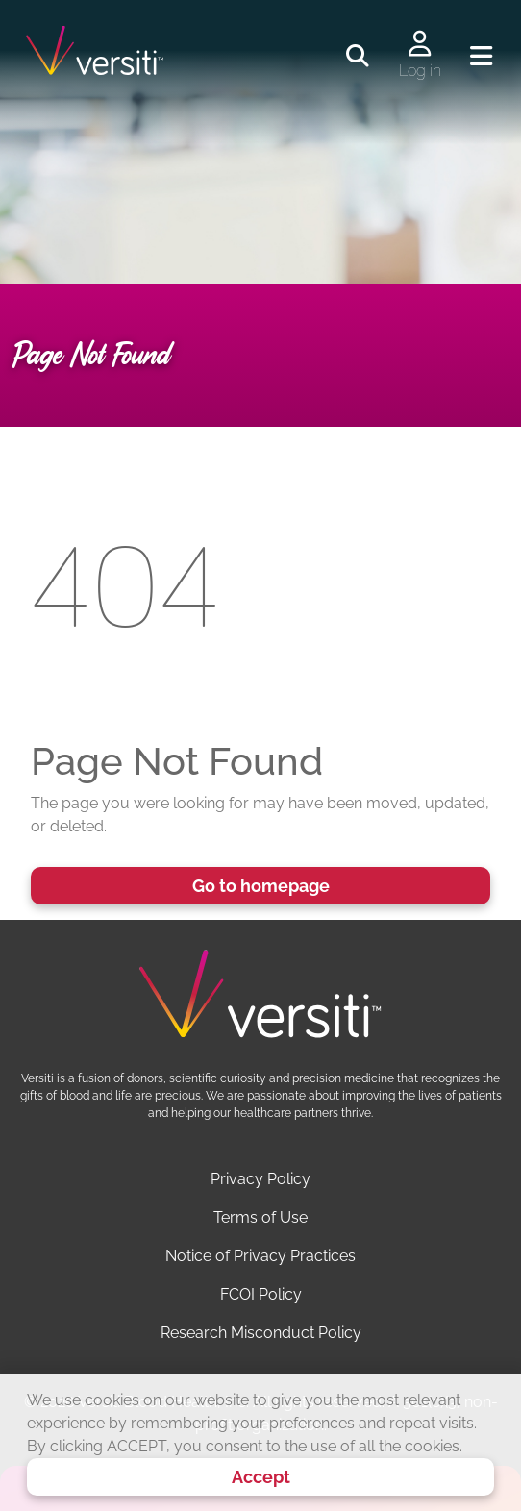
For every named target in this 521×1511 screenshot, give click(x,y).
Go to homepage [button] (261, 886)
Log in (420, 71)
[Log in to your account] (420, 45)
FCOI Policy (261, 1294)
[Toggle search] (357, 56)
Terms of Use (260, 1217)
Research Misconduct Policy (261, 1333)
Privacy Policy (260, 1179)
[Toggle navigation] (481, 57)
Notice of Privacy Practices (260, 1256)
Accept (261, 1477)
